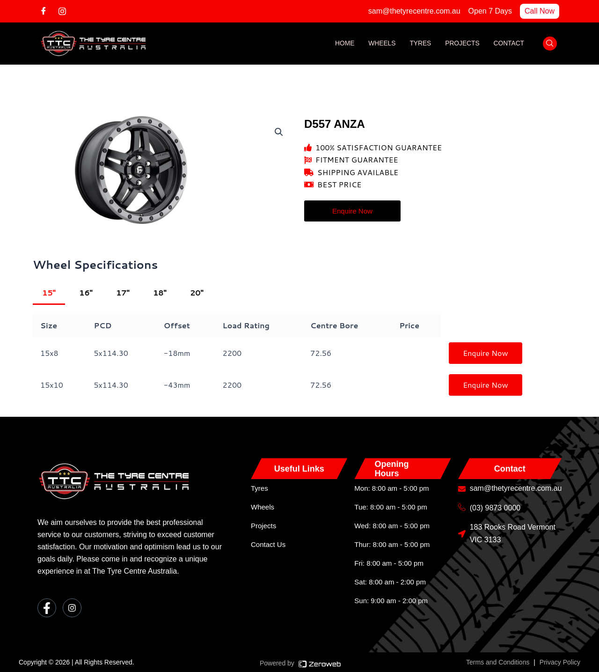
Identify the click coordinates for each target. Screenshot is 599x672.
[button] (278, 132)
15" (49, 292)
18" (160, 292)
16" (86, 292)
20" (197, 292)
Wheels (380, 43)
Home (342, 43)
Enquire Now (485, 352)
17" (123, 292)
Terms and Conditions (497, 662)
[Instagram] (65, 11)
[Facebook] (47, 11)
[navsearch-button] (550, 44)
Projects (461, 43)
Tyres (419, 43)
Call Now (540, 11)
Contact (508, 43)
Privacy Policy (560, 662)
